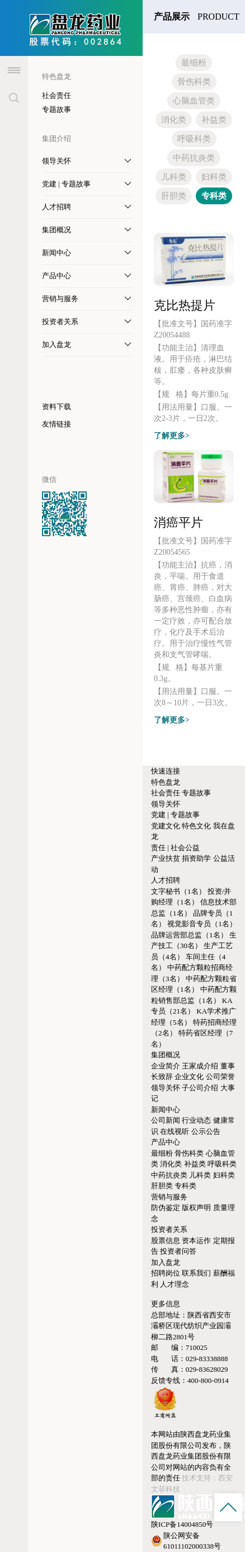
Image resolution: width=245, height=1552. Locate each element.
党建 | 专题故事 (175, 814)
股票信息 (165, 1240)
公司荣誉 (220, 1076)
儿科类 (173, 176)
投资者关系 (169, 1229)
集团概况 (165, 1055)
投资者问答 (178, 1251)
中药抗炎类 (194, 157)
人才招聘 (165, 880)
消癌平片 (178, 522)
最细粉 (193, 62)
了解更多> (172, 436)
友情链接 (56, 424)
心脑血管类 (194, 100)
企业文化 (189, 1076)
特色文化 (196, 826)
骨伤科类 (194, 81)
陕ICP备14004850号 (182, 1524)
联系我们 (196, 1273)
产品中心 (165, 1142)
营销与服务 (169, 1197)
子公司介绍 (200, 1088)
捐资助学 (196, 858)
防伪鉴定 (165, 1207)
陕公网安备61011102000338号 (186, 1541)
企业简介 (165, 1066)
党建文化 (165, 826)
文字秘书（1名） (178, 891)
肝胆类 (173, 195)
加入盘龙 (165, 1262)
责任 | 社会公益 (175, 847)
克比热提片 (184, 305)
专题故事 (56, 109)
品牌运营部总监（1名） (189, 935)
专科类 (214, 195)
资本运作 (196, 1240)
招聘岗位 (165, 1273)
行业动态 (196, 1120)
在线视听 (174, 1131)
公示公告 (205, 1131)
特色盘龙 (165, 782)
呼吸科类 (194, 138)
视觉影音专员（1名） (202, 924)
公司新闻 (165, 1120)
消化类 (173, 119)
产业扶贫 (165, 858)
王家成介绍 (200, 1066)
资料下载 (56, 406)
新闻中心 (165, 1109)
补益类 (214, 119)
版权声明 (196, 1207)
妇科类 (214, 176)
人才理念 (174, 1284)
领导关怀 (165, 804)
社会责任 (56, 95)
